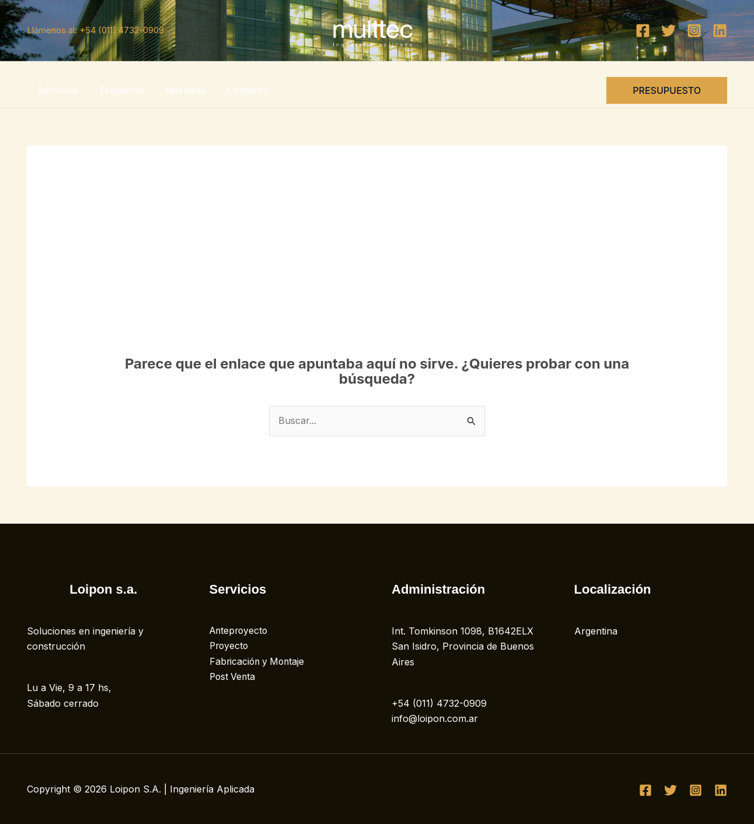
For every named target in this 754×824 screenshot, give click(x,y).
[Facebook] (643, 30)
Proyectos (118, 90)
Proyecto (230, 646)
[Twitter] (668, 30)
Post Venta (233, 677)
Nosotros (180, 90)
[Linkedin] (720, 30)
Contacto (239, 90)
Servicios (57, 90)
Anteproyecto (240, 631)
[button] (666, 90)
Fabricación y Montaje (259, 662)
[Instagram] (694, 30)
